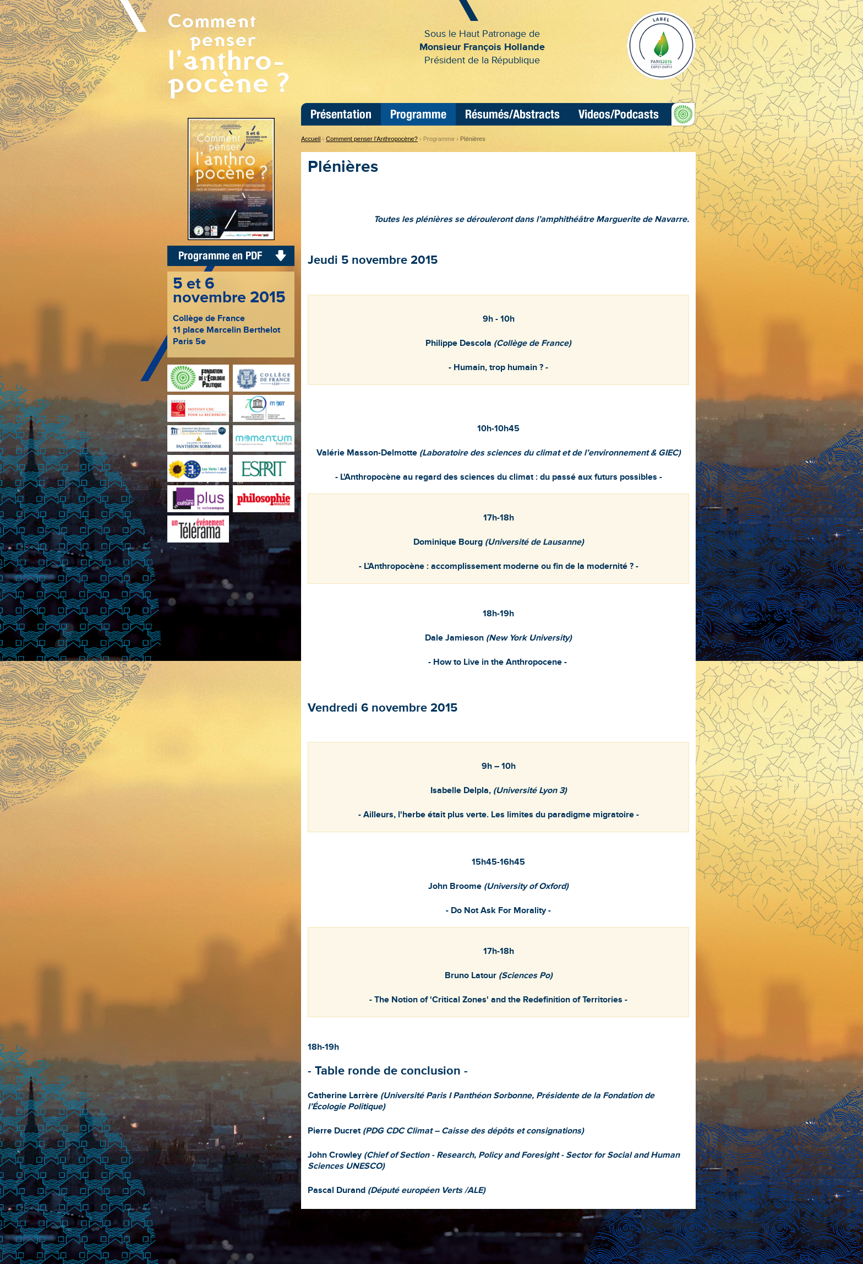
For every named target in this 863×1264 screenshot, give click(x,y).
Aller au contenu (380, 5)
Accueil (310, 138)
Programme (418, 114)
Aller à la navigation (327, 5)
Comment (230, 52)
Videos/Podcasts (618, 114)
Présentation (341, 114)
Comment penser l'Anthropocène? (372, 138)
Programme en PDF (220, 255)
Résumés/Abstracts (512, 114)
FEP (680, 113)
